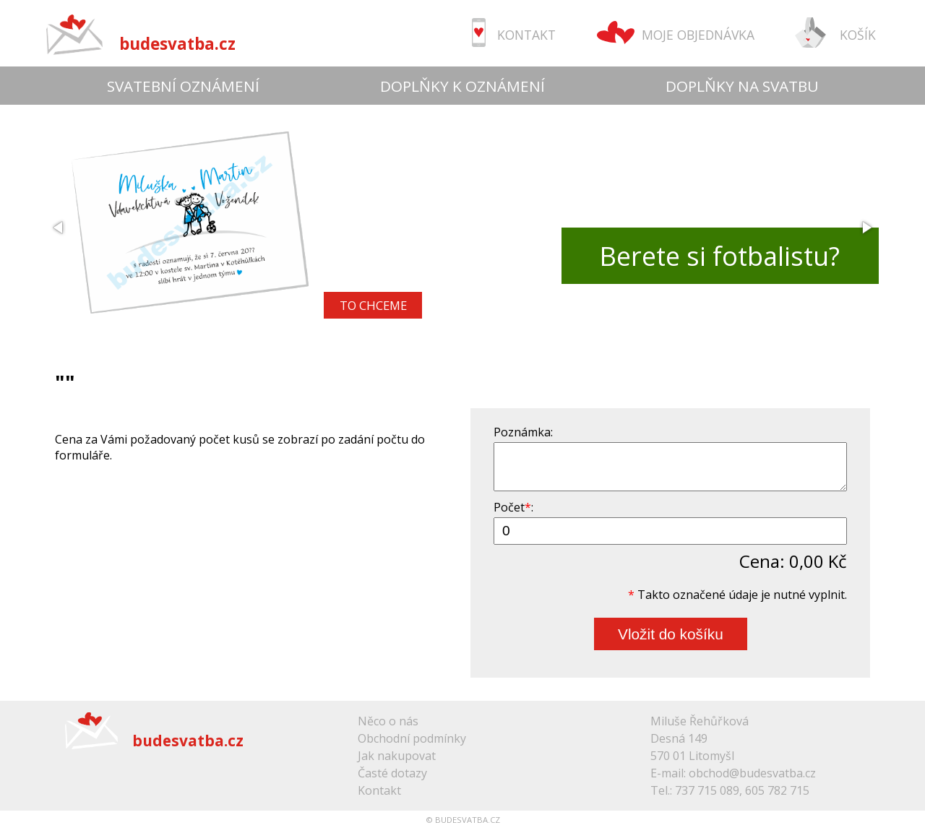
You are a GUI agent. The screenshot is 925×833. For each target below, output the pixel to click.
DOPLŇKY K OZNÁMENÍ (462, 86)
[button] (59, 227)
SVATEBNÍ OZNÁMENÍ (183, 86)
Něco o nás (388, 721)
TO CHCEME (373, 305)
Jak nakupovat (397, 756)
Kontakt (379, 790)
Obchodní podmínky (412, 738)
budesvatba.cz (177, 44)
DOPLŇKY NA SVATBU (742, 86)
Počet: (513, 507)
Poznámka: (523, 432)
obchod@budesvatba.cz (752, 773)
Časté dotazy (392, 773)
